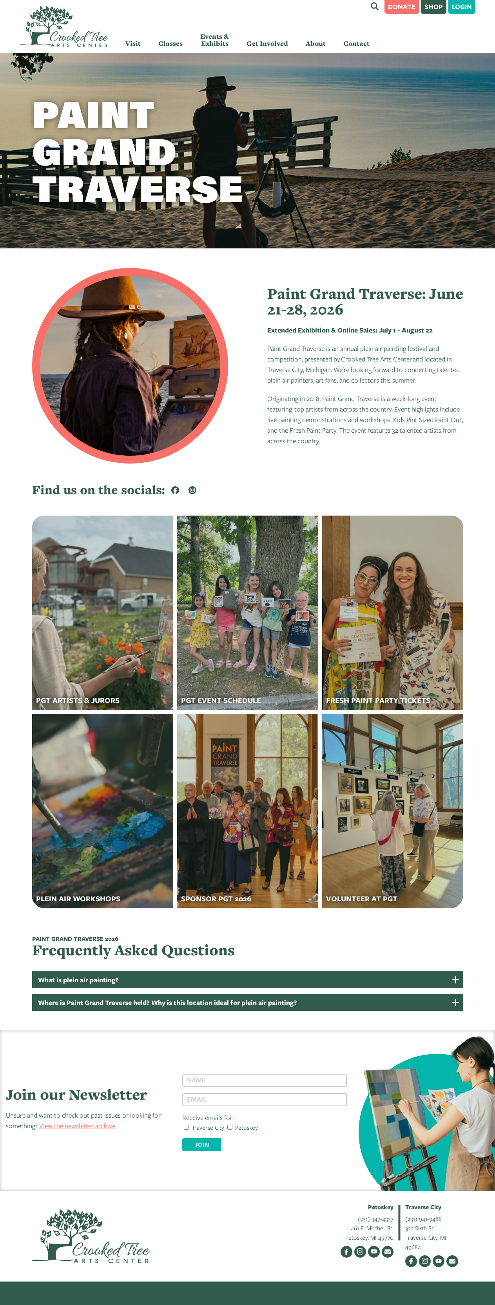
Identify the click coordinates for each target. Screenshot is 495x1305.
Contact (356, 43)
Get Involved (267, 43)
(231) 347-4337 (375, 1218)
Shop (433, 6)
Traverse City (204, 1127)
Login (462, 6)
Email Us (387, 1252)
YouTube (374, 1252)
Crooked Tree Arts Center (64, 26)
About (316, 43)
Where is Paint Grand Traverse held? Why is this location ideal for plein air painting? (167, 1002)
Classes (170, 43)
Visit (133, 43)
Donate (401, 6)
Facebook (346, 1252)
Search (375, 6)
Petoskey (242, 1127)
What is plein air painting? (78, 979)
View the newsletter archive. (77, 1125)
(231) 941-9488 (423, 1218)
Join (202, 1144)
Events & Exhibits (214, 40)
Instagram (360, 1252)
